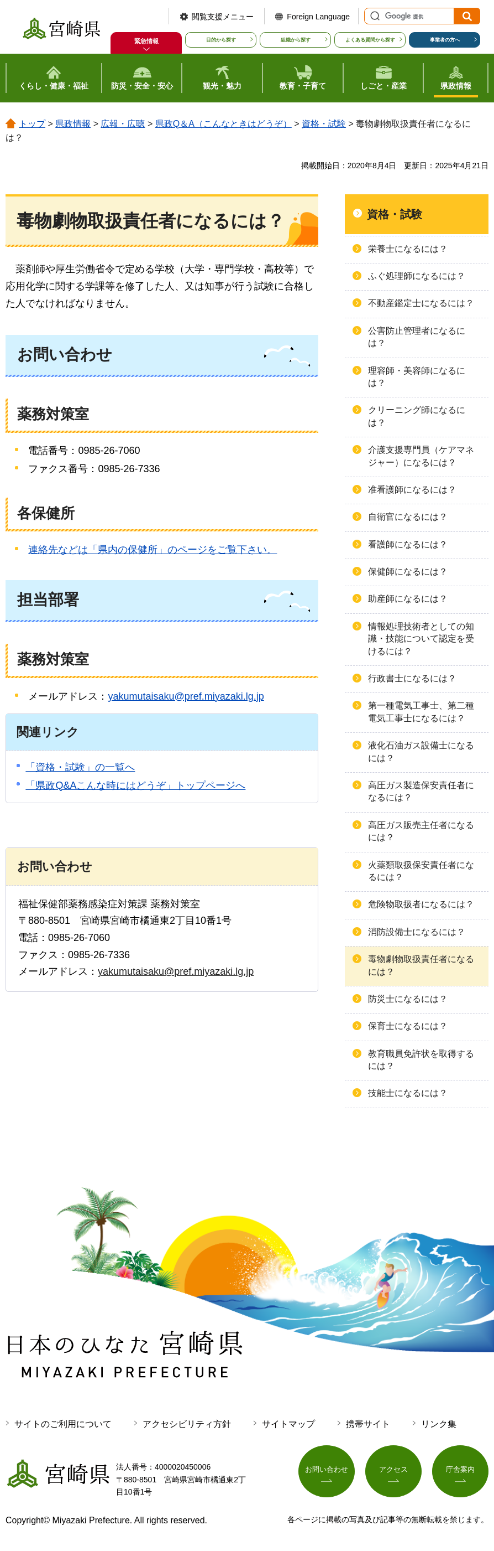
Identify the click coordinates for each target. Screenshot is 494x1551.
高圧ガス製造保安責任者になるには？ (421, 791)
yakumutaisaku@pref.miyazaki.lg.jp (186, 696)
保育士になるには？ (408, 1026)
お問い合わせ (326, 1471)
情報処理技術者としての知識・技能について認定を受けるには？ (421, 639)
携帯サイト (368, 1424)
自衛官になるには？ (408, 516)
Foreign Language (318, 16)
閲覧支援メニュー (223, 16)
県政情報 (73, 123)
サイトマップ (288, 1424)
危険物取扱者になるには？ (421, 904)
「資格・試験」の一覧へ (80, 767)
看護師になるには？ (408, 544)
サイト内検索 (373, 16)
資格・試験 (324, 123)
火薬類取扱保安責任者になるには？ (421, 871)
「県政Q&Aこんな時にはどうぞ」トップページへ (135, 785)
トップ (32, 123)
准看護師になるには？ (412, 489)
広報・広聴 (123, 123)
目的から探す (221, 40)
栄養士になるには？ (408, 249)
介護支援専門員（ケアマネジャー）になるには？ (421, 456)
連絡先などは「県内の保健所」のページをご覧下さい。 (152, 549)
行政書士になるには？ (412, 678)
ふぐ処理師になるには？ (416, 276)
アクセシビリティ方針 (187, 1424)
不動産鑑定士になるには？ (421, 303)
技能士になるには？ (408, 1093)
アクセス (393, 1471)
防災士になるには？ (408, 999)
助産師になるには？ (408, 598)
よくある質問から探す (370, 40)
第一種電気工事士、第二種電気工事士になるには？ (421, 711)
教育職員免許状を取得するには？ (421, 1060)
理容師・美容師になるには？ (416, 376)
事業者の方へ (445, 40)
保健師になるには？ (408, 571)
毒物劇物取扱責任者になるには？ (421, 965)
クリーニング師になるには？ (416, 416)
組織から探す (296, 40)
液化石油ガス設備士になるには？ (421, 751)
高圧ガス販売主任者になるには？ (421, 831)
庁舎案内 (460, 1471)
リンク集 (438, 1424)
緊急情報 (146, 41)
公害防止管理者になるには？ (416, 337)
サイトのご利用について (63, 1424)
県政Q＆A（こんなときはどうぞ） (223, 123)
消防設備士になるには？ (416, 932)
